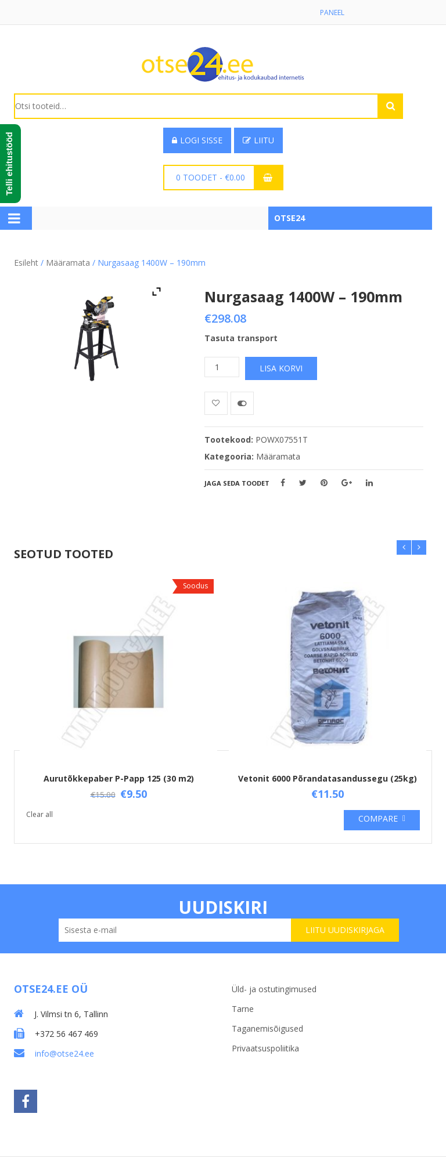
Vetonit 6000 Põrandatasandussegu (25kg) (327, 778)
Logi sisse (197, 140)
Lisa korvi (281, 368)
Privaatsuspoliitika (265, 1048)
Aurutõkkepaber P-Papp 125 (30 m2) (119, 778)
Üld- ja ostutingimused (274, 989)
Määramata (68, 262)
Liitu (258, 140)
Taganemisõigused (267, 1028)
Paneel (332, 12)
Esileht (26, 262)
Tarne (243, 1008)
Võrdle (242, 403)
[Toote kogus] (221, 367)
